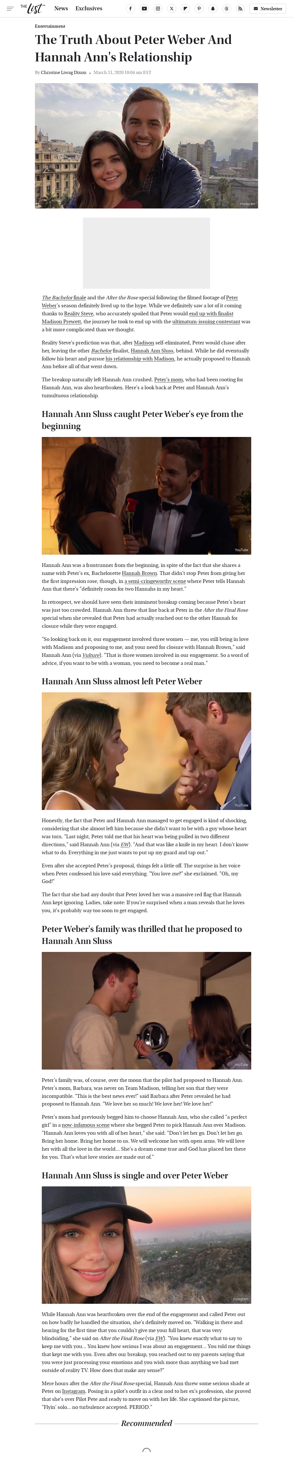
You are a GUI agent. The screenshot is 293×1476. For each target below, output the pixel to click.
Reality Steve (78, 314)
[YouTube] (144, 8)
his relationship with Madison (140, 359)
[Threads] (226, 8)
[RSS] (240, 8)
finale (64, 298)
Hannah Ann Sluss (152, 351)
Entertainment (50, 26)
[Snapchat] (212, 8)
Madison (144, 343)
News (61, 8)
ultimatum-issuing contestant (206, 322)
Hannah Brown (139, 573)
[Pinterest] (199, 8)
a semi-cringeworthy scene (155, 581)
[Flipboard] (185, 8)
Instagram (247, 204)
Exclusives (89, 8)
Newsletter (267, 8)
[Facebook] (130, 8)
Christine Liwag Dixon (63, 72)
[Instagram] (158, 8)
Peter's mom (168, 380)
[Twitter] (171, 8)
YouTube (241, 550)
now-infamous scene (86, 1125)
